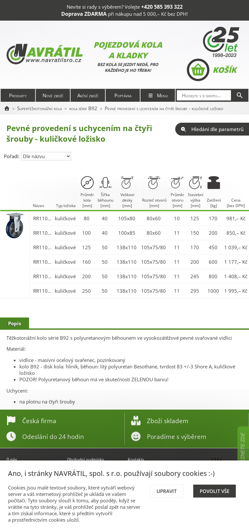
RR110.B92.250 (42, 291)
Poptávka (122, 95)
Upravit (167, 491)
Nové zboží (53, 95)
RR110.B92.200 (42, 276)
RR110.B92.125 (42, 247)
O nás (11, 460)
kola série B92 (83, 108)
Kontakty (136, 460)
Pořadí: (12, 156)
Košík (211, 70)
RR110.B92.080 (42, 218)
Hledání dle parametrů (212, 129)
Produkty (18, 95)
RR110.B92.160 (42, 262)
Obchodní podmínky (85, 460)
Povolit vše (214, 491)
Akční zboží (87, 95)
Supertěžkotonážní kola (39, 108)
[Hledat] (239, 95)
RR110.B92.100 (42, 233)
